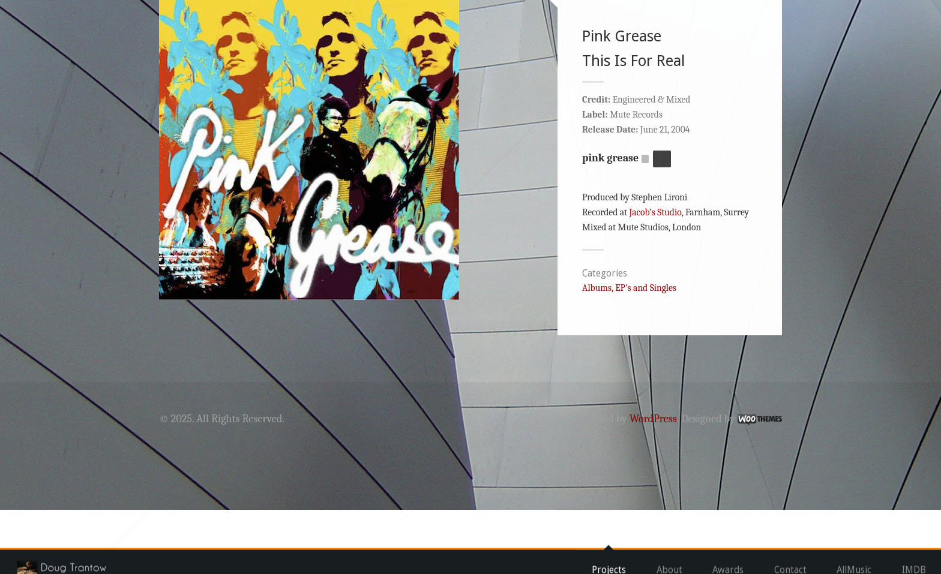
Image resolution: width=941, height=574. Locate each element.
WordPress (653, 483)
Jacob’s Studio (655, 276)
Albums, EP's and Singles (629, 352)
